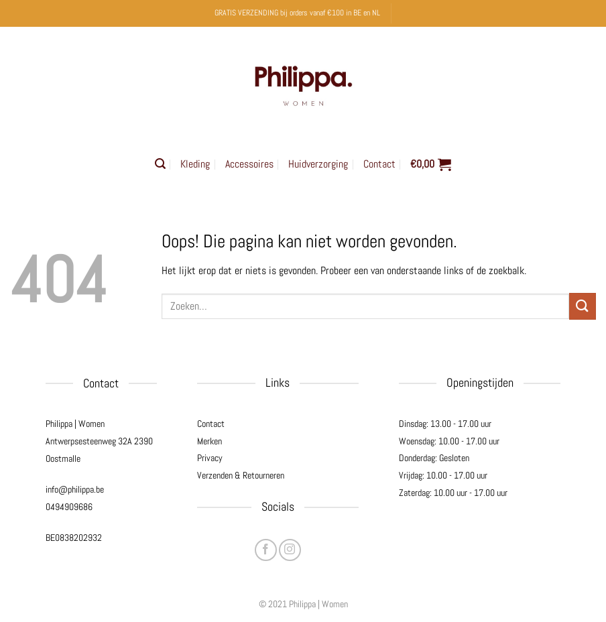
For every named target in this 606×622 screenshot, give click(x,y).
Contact (379, 164)
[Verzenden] (582, 306)
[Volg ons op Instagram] (290, 550)
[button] (160, 164)
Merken (209, 441)
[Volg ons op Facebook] (266, 550)
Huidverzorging (318, 164)
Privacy (210, 458)
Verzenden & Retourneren (240, 475)
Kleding (195, 164)
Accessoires (249, 164)
